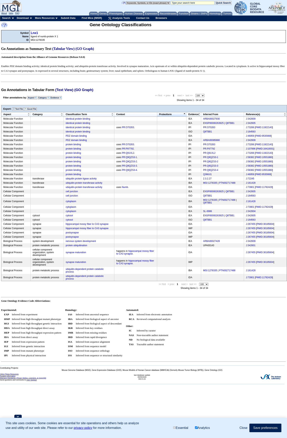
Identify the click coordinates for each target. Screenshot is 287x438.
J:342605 (250, 123)
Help (11, 13)
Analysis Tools (119, 18)
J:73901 (250, 187)
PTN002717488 (227, 183)
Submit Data (68, 18)
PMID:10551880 (263, 157)
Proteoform (165, 114)
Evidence (56, 98)
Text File (18, 109)
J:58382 (250, 157)
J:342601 (250, 245)
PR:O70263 (128, 127)
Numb (125, 187)
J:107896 (250, 148)
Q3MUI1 (207, 174)
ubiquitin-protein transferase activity (84, 183)
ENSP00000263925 (213, 123)
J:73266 (250, 127)
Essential (180, 427)
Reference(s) (253, 114)
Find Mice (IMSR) (92, 18)
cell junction (72, 191)
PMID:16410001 (265, 148)
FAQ (17, 13)
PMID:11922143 (263, 127)
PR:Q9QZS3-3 (129, 165)
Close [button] (243, 427)
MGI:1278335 (210, 183)
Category (43, 98)
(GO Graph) (85, 49)
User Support (31, 380)
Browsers (161, 18)
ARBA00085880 (211, 140)
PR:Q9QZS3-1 (129, 157)
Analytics (202, 427)
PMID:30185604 (265, 224)
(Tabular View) (63, 49)
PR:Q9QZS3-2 (129, 161)
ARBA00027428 (211, 241)
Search (6, 18)
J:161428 (250, 183)
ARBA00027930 (211, 118)
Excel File (30, 109)
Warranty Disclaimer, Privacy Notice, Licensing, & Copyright (23, 378)
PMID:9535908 (263, 136)
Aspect (32, 98)
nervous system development (81, 241)
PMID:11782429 (263, 187)
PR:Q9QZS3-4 (129, 170)
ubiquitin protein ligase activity (81, 178)
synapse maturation (76, 252)
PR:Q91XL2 (128, 153)
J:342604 (250, 211)
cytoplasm (71, 201)
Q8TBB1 (230, 123)
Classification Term (76, 114)
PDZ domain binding (76, 136)
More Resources (44, 18)
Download (23, 18)
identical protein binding (78, 118)
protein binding (73, 144)
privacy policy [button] (83, 427)
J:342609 (250, 118)
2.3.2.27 (207, 178)
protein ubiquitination (76, 245)
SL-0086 (207, 211)
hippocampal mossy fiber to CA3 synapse (87, 224)
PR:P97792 (128, 148)
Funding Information (8, 376)
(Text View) (64, 90)
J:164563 (250, 131)
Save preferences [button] (265, 427)
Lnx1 (34, 33)
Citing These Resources (9, 374)
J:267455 (250, 224)
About (4, 13)
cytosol (69, 215)
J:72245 (250, 178)
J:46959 (250, 136)
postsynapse (72, 232)
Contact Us (142, 18)
